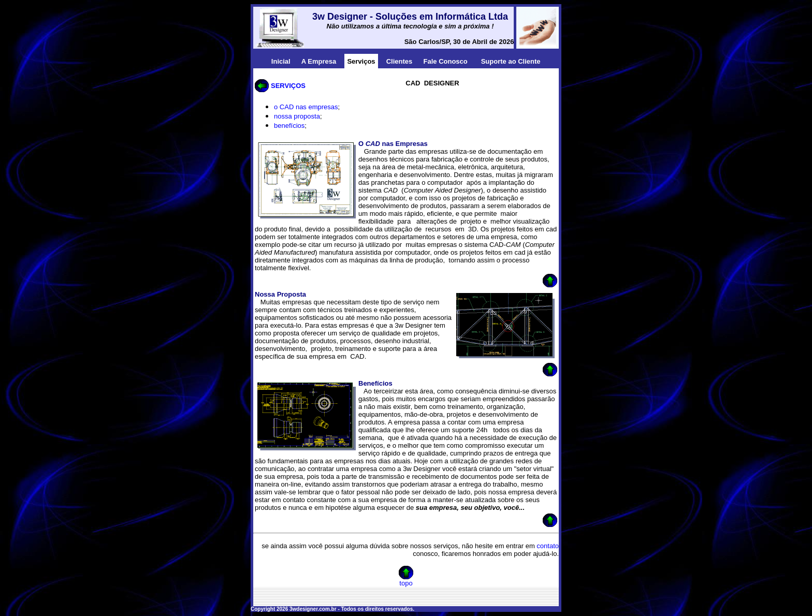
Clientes (399, 61)
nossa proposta (297, 116)
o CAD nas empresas (306, 107)
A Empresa (318, 61)
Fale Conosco (446, 61)
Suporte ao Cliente (511, 61)
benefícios (289, 125)
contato (547, 546)
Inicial (281, 61)
